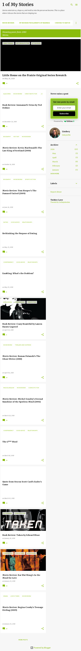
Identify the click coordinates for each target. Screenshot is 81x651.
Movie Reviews (8, 23)
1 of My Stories (17, 4)
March (55, 162)
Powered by (64, 121)
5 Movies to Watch (62, 23)
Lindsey (66, 131)
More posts (23, 640)
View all (5, 35)
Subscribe (64, 114)
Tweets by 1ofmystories (60, 202)
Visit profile (66, 135)
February (56, 166)
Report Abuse (56, 192)
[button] (77, 83)
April (54, 157)
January (55, 170)
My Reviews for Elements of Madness (34, 23)
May (54, 153)
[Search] (71, 5)
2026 (52, 149)
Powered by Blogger (40, 648)
